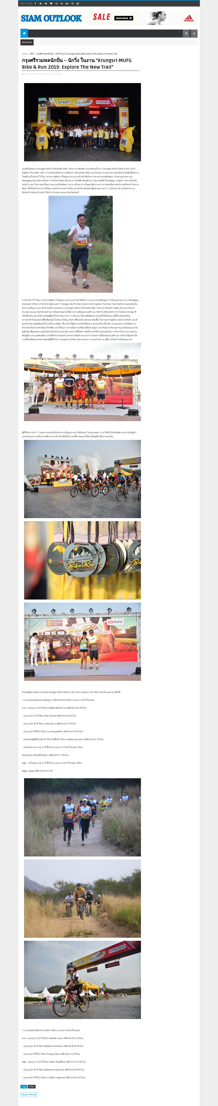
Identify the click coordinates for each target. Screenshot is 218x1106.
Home (24, 53)
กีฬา (32, 53)
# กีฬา (31, 1086)
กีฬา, (60, 73)
